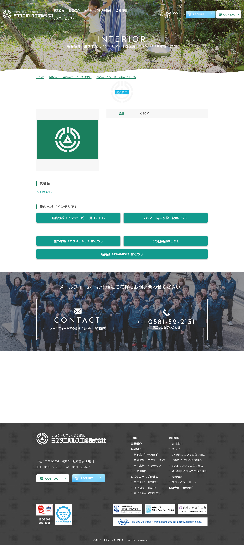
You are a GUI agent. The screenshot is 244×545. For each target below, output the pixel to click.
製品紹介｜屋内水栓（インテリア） (70, 77)
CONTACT (230, 15)
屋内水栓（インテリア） (149, 465)
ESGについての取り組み (187, 460)
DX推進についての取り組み (189, 454)
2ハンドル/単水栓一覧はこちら (165, 218)
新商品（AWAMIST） (147, 454)
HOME (40, 77)
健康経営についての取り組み (190, 471)
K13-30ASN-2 (44, 192)
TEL (172, 14)
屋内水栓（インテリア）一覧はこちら (78, 218)
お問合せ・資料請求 (181, 488)
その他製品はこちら (166, 241)
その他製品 (141, 471)
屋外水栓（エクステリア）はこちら (78, 241)
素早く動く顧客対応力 (148, 493)
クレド (176, 449)
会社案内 (177, 443)
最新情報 (177, 477)
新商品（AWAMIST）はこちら (122, 254)
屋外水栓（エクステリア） (150, 460)
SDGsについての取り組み (188, 465)
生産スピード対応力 (146, 482)
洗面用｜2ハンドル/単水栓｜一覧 (116, 77)
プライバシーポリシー (185, 482)
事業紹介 (58, 10)
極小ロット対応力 (145, 488)
